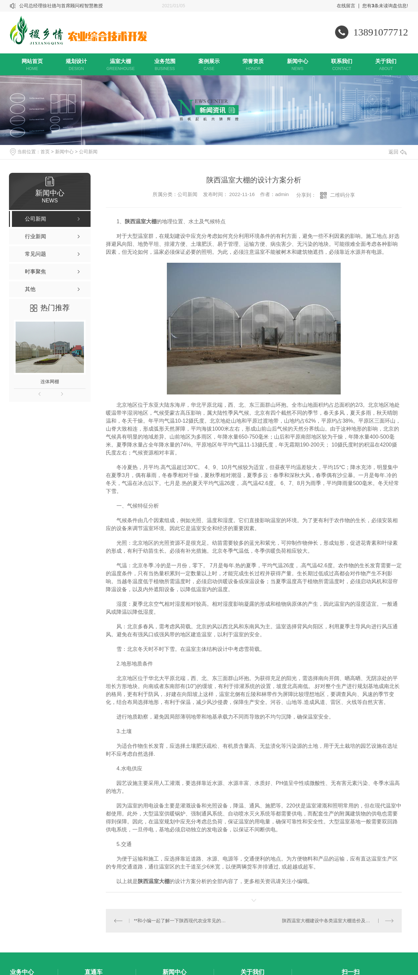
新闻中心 (64, 151)
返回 (397, 152)
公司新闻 (88, 151)
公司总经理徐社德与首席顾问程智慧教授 (61, 5)
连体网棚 (49, 381)
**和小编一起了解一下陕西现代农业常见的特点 (180, 920)
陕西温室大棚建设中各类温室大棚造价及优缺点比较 (335, 920)
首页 (45, 151)
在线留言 (346, 5)
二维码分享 (342, 195)
